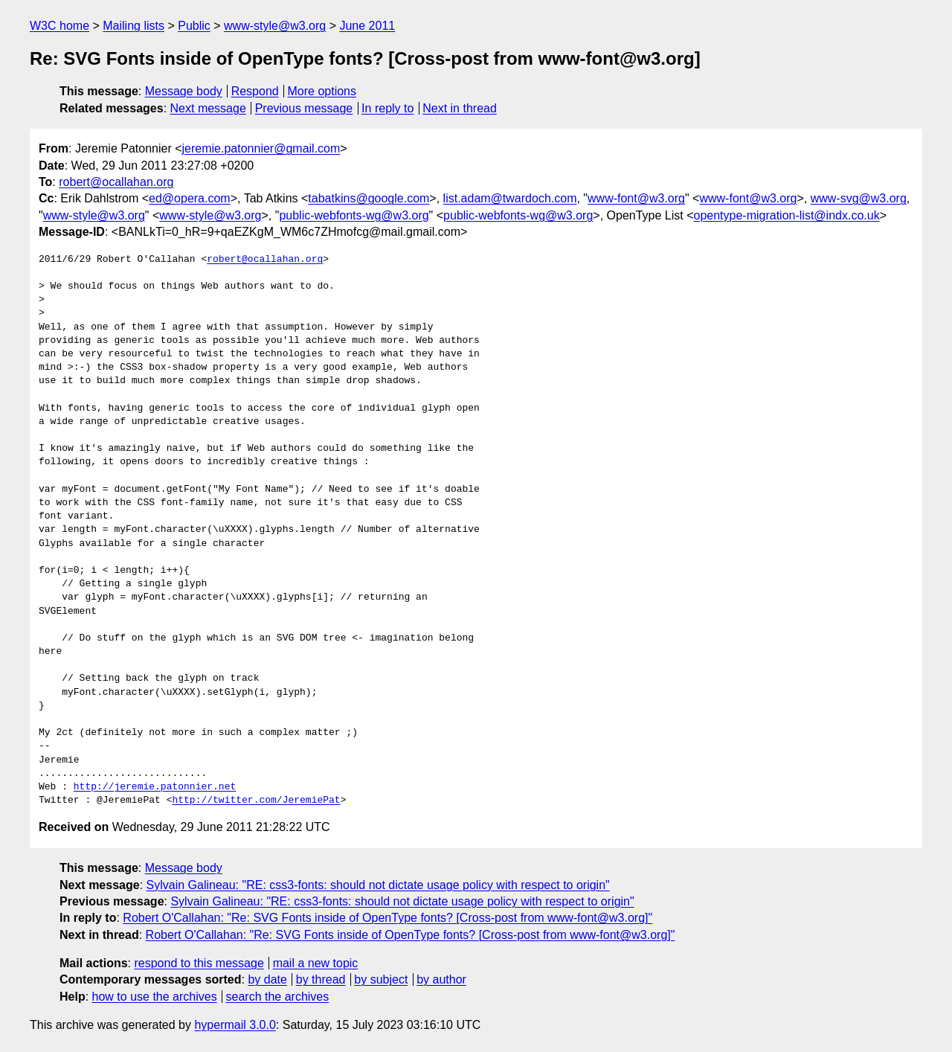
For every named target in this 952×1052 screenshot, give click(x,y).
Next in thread (459, 108)
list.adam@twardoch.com (510, 198)
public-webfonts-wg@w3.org (353, 215)
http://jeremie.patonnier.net (155, 787)
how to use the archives (154, 996)
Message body (183, 91)
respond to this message (198, 963)
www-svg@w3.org (859, 198)
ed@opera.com (190, 198)
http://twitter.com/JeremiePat (256, 800)
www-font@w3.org (636, 198)
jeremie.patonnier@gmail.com (261, 148)
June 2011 (367, 25)
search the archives (277, 996)
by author (441, 979)
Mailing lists (133, 25)
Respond (255, 91)
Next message (208, 108)
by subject (381, 979)
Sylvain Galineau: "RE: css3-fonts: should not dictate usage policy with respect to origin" (378, 885)
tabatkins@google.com (368, 198)
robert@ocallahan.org (116, 182)
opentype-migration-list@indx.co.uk (787, 215)
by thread (321, 979)
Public (194, 25)
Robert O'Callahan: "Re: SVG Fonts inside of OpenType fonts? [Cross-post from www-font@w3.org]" (387, 917)
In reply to (387, 108)
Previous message (304, 108)
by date (267, 979)
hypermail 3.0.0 (234, 1025)
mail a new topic (315, 963)
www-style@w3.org (275, 25)
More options (322, 91)
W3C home (59, 25)
